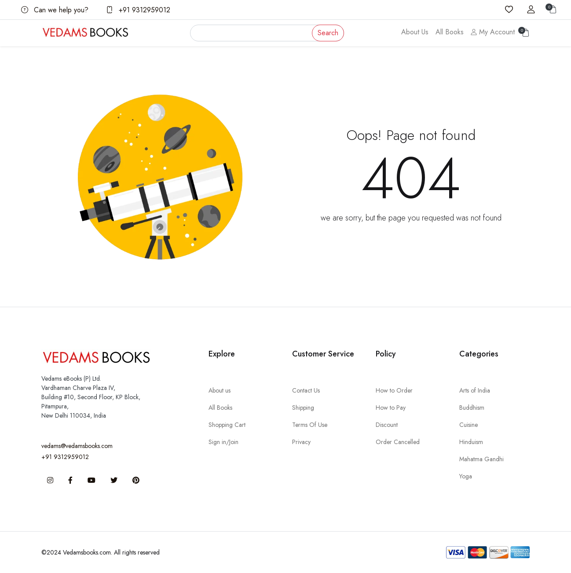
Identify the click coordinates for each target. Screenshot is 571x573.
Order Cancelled (398, 441)
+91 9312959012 (138, 10)
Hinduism (471, 441)
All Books (450, 32)
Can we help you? (54, 10)
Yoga (465, 476)
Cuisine (468, 424)
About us (220, 390)
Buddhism (471, 407)
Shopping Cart (227, 424)
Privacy (301, 441)
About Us (414, 32)
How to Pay (391, 407)
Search (328, 33)
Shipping (303, 407)
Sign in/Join (223, 441)
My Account (493, 32)
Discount (387, 424)
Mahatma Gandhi (481, 459)
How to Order (394, 390)
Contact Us (306, 390)
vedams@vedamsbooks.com (77, 445)
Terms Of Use (309, 424)
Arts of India (474, 390)
